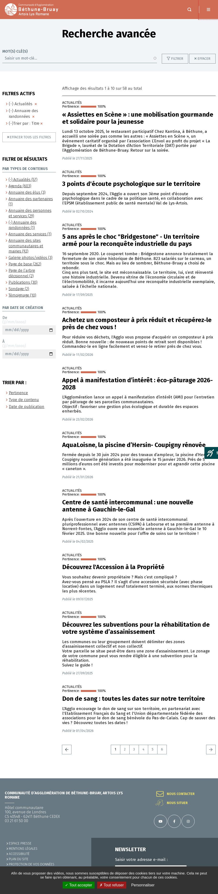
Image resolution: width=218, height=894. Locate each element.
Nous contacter (181, 794)
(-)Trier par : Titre (24, 128)
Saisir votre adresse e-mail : (141, 859)
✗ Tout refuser (112, 885)
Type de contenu (24, 404)
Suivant (211, 754)
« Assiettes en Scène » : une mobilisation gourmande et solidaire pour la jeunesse (137, 123)
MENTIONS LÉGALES (23, 849)
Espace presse (20, 843)
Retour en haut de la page (208, 778)
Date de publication (26, 411)
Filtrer (177, 63)
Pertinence (18, 397)
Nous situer (177, 803)
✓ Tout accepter (78, 885)
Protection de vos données (31, 864)
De (29, 329)
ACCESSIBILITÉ (19, 854)
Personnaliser (143, 885)
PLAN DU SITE (18, 859)
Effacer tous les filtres (30, 142)
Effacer (204, 63)
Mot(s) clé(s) (15, 56)
